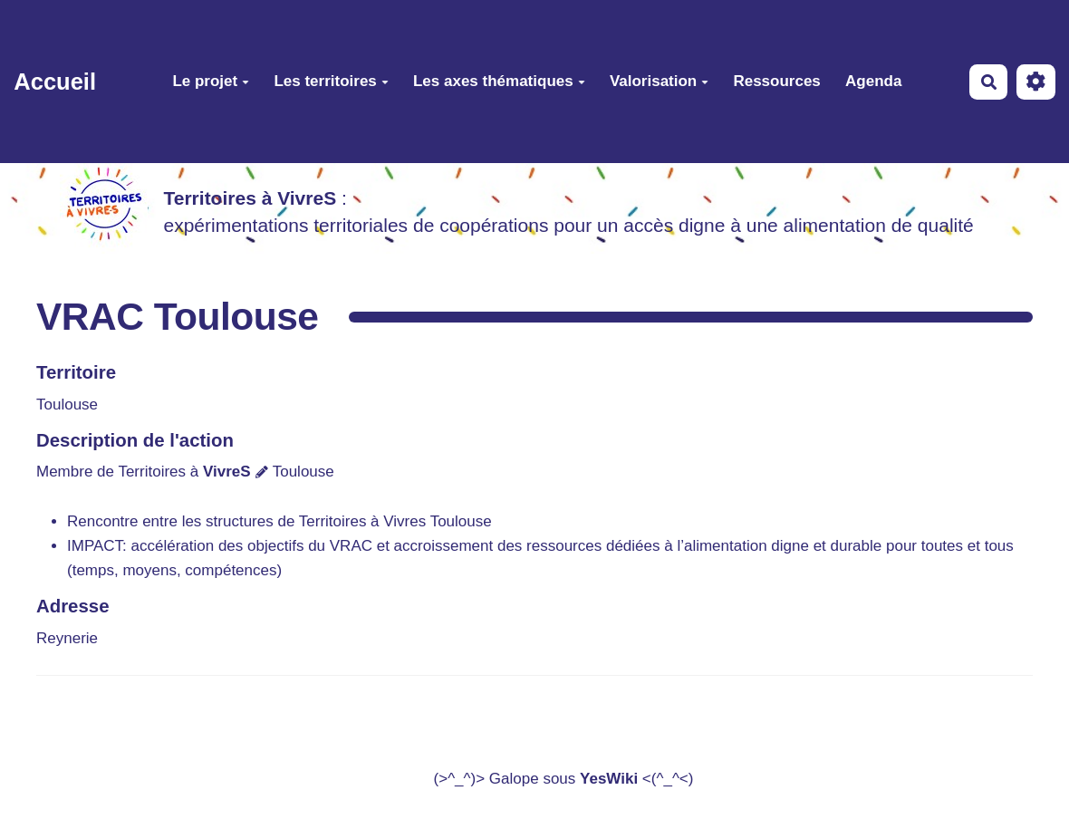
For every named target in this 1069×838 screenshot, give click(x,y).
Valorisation (659, 81)
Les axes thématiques (499, 81)
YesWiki (609, 778)
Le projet (210, 81)
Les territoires (331, 81)
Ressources (776, 81)
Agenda (873, 81)
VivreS (227, 471)
